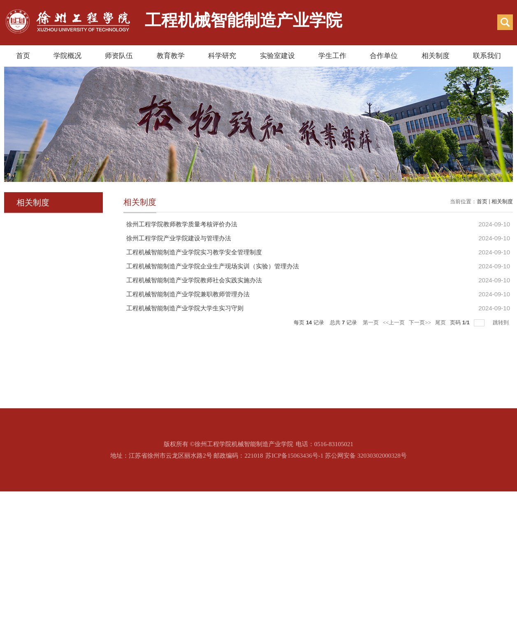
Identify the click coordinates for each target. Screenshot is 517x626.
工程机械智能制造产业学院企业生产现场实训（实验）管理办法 (212, 266)
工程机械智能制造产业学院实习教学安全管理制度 (194, 252)
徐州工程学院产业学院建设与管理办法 (178, 238)
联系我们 (487, 56)
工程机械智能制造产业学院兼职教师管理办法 (188, 294)
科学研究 (222, 56)
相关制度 (436, 56)
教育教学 (171, 56)
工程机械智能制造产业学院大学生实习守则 (184, 308)
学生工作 (332, 56)
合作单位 (384, 56)
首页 (23, 56)
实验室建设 (277, 56)
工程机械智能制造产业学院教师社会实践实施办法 (194, 280)
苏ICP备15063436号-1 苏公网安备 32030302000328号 (335, 455)
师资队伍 (119, 56)
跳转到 (501, 322)
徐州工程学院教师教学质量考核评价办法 (181, 224)
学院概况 (67, 56)
